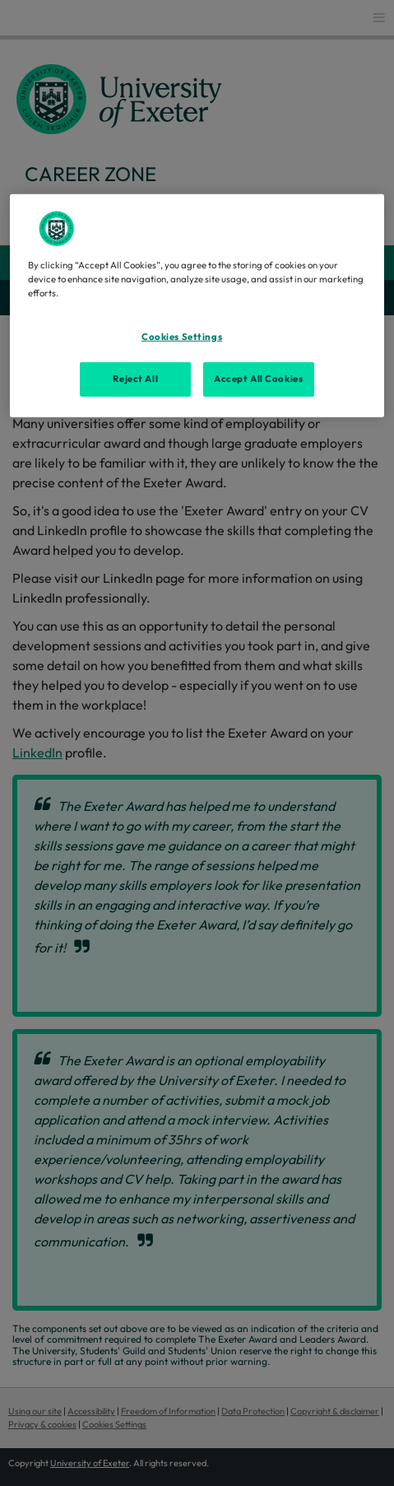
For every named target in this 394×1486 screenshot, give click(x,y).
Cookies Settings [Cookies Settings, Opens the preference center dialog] (181, 336)
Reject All (135, 378)
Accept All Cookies (258, 378)
